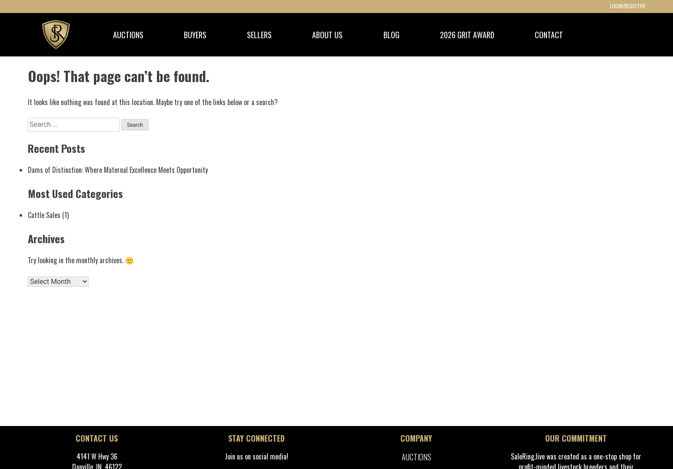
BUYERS (195, 34)
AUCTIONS (128, 34)
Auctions (416, 456)
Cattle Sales (44, 215)
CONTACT (549, 34)
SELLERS (259, 34)
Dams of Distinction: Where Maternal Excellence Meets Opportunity (118, 170)
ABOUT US (327, 34)
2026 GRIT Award (467, 34)
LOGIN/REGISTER (627, 6)
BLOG (391, 34)
